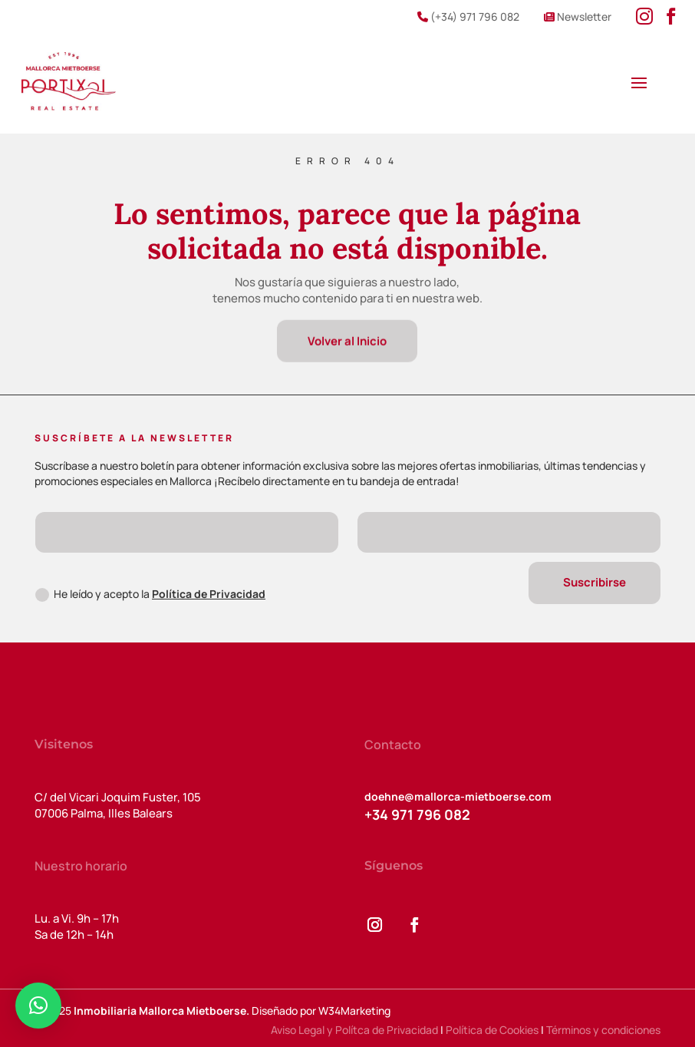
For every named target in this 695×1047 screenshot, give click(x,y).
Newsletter (577, 16)
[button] (38, 1006)
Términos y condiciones (603, 1029)
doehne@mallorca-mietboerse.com (458, 796)
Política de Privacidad (208, 593)
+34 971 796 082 (417, 814)
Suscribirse (594, 582)
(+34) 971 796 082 (468, 16)
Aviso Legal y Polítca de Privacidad (354, 1029)
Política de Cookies (492, 1029)
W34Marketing (354, 1010)
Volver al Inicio (347, 343)
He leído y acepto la (150, 594)
